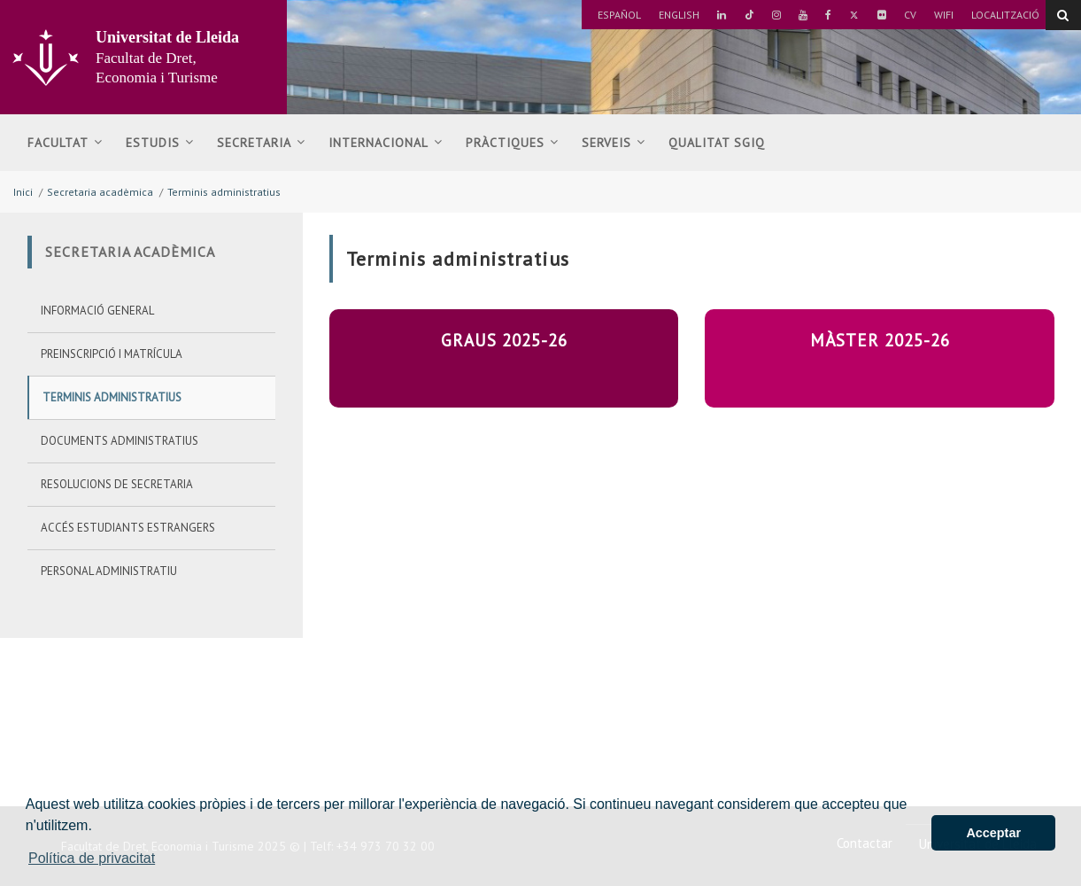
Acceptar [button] (993, 833)
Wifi (944, 14)
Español (619, 14)
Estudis (160, 143)
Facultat (65, 143)
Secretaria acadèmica (100, 191)
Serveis (613, 143)
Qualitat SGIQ (716, 143)
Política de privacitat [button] (91, 858)
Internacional (385, 143)
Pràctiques (512, 143)
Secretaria (261, 143)
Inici (23, 191)
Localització (1005, 14)
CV (910, 14)
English (679, 14)
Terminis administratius (224, 191)
